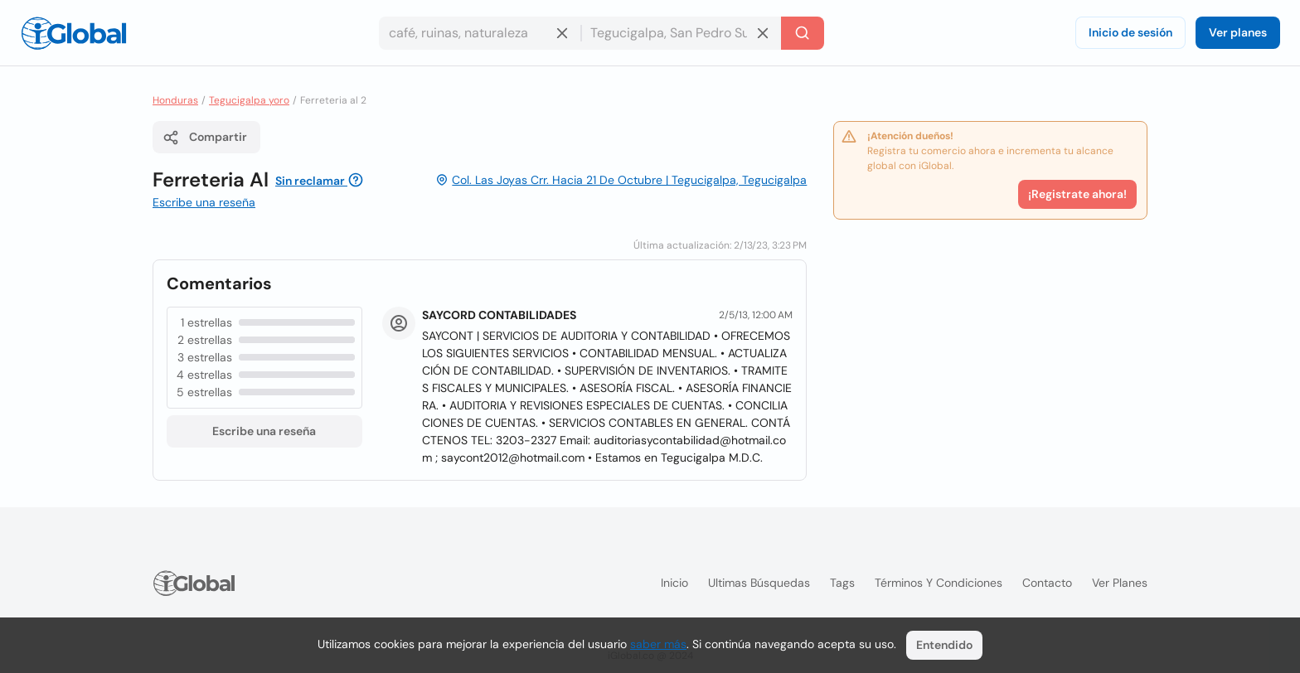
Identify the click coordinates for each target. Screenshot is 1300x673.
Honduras (175, 100)
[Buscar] (802, 33)
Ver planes (1238, 32)
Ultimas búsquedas (759, 582)
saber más (658, 644)
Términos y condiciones (938, 582)
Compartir (204, 137)
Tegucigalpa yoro (249, 100)
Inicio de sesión (1130, 32)
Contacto (1047, 582)
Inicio (674, 582)
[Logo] (74, 33)
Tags (842, 582)
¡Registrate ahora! (1077, 193)
